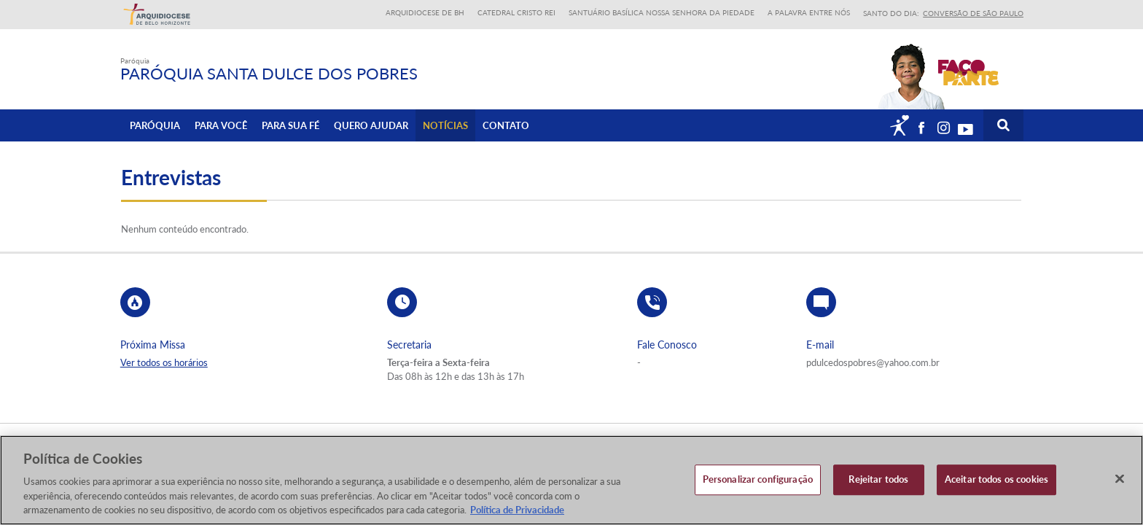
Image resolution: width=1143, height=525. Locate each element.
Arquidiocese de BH (425, 12)
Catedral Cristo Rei (516, 12)
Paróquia (155, 125)
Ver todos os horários (164, 362)
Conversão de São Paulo (973, 13)
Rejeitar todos (878, 479)
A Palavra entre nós (809, 12)
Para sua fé (290, 125)
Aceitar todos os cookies (996, 479)
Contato (506, 125)
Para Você (221, 125)
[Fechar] (1120, 479)
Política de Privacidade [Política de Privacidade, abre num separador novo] (517, 510)
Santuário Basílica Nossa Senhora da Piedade (661, 12)
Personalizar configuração (758, 479)
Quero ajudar (371, 125)
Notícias (445, 125)
